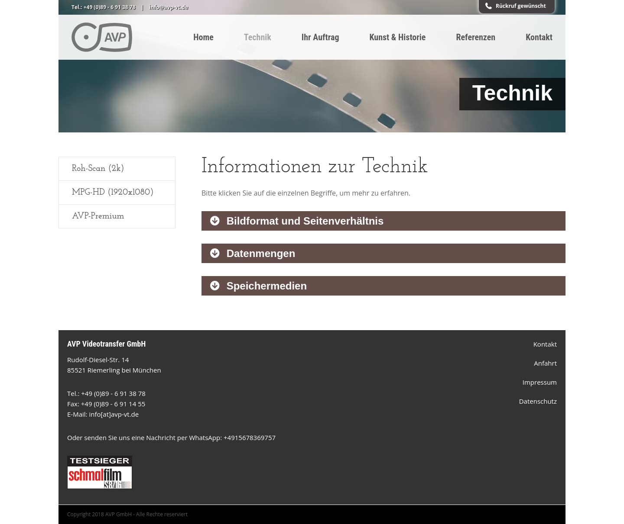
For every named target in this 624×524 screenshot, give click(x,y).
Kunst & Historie (398, 37)
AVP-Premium (98, 216)
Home (203, 37)
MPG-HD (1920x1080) (112, 192)
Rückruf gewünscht (521, 6)
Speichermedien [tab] (265, 286)
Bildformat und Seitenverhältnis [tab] (304, 221)
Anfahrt (545, 363)
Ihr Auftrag (320, 37)
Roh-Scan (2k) (98, 168)
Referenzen (475, 37)
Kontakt (539, 37)
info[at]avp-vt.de (114, 414)
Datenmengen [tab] (259, 253)
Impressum (540, 382)
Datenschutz (538, 401)
